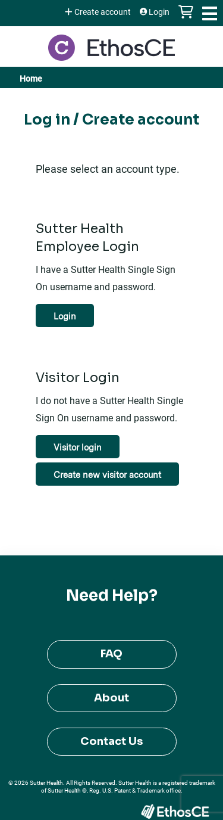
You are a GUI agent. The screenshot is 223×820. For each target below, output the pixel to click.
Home (31, 78)
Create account (102, 12)
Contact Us (111, 741)
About (111, 697)
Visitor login (78, 447)
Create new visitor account (107, 475)
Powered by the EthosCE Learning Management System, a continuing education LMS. (175, 811)
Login (159, 12)
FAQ (111, 653)
